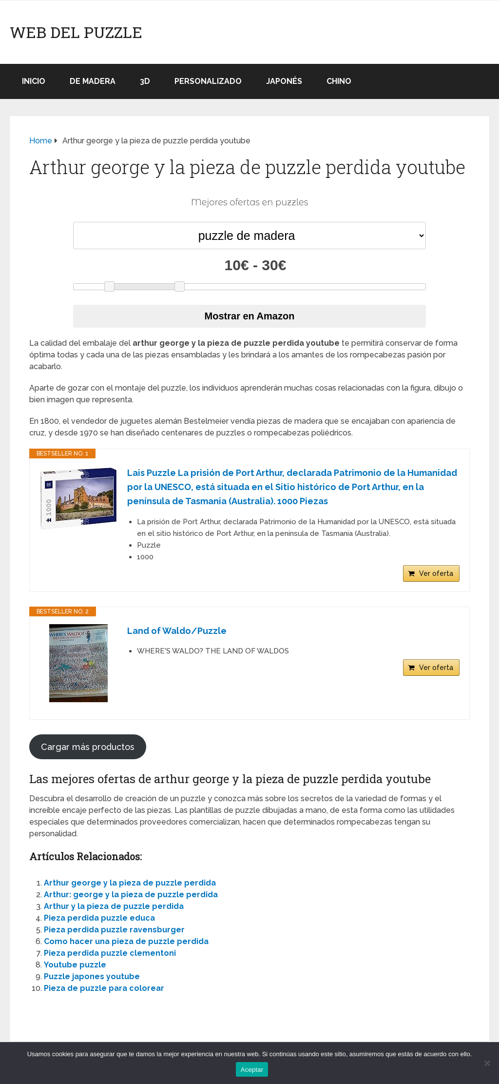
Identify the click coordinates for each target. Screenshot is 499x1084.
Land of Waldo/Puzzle (177, 631)
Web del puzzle (76, 32)
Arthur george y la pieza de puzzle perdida (130, 882)
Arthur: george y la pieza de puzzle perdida (131, 894)
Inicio (33, 81)
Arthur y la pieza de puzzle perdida (114, 906)
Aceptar (252, 1069)
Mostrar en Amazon (250, 316)
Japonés (284, 81)
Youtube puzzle (75, 964)
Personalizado (208, 81)
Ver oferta (436, 573)
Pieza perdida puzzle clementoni (110, 953)
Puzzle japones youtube (92, 976)
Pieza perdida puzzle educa (99, 918)
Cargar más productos (87, 747)
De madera (92, 81)
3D (145, 81)
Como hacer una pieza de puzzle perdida (126, 941)
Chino (338, 81)
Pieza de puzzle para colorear (104, 988)
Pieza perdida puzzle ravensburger (114, 929)
